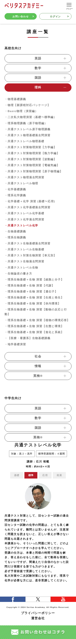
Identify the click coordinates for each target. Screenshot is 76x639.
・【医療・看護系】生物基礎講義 (27, 338)
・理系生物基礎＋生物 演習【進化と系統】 (34, 332)
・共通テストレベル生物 (21, 267)
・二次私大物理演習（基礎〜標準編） (31, 117)
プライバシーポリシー (38, 613)
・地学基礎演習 (15, 344)
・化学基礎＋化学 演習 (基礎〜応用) (30, 201)
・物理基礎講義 (15, 99)
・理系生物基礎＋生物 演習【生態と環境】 (34, 326)
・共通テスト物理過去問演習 (24, 177)
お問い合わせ (23, 16)
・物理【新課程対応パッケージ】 (27, 105)
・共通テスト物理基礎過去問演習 (27, 135)
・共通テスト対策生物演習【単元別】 (31, 255)
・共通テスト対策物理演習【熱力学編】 (32, 153)
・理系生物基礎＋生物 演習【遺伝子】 (31, 291)
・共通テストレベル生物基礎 (24, 249)
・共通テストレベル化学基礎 (24, 213)
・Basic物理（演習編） (21, 111)
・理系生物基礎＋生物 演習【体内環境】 (33, 303)
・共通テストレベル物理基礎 (24, 141)
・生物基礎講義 (15, 231)
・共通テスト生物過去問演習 (24, 261)
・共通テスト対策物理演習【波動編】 (31, 159)
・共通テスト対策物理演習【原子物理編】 (34, 171)
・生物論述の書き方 (18, 273)
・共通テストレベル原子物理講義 (27, 129)
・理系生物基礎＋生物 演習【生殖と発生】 (34, 297)
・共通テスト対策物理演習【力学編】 (31, 147)
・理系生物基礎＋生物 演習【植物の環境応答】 (37, 320)
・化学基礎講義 (15, 189)
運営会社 (38, 618)
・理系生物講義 (15, 237)
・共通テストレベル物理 (21, 183)
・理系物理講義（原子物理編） (26, 123)
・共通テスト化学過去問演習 (24, 219)
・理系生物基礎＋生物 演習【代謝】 (30, 285)
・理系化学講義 (15, 195)
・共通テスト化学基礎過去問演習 (27, 207)
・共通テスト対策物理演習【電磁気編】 (32, 165)
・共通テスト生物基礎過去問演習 (27, 243)
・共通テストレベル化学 (21, 225)
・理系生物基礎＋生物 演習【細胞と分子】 (34, 279)
